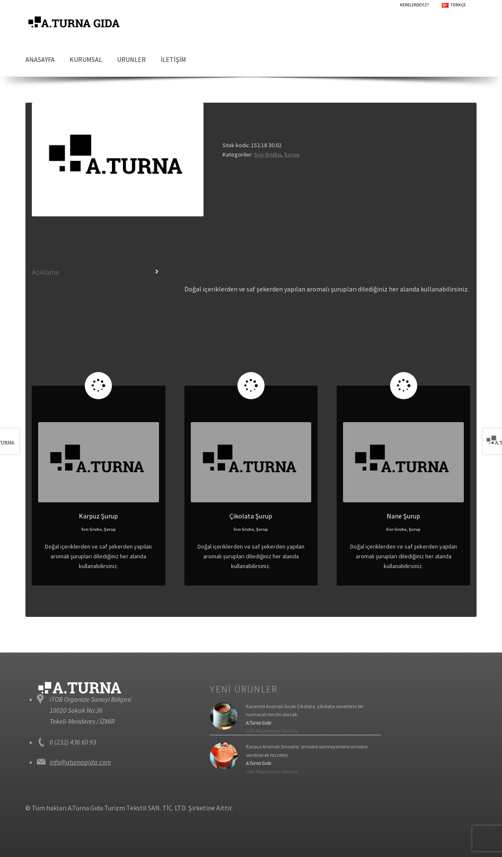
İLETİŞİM (173, 59)
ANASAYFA (40, 59)
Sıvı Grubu (267, 154)
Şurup (292, 154)
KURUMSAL (86, 59)
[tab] (98, 272)
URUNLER (131, 59)
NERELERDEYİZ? (414, 5)
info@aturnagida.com (80, 762)
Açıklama (45, 272)
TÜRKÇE (458, 5)
